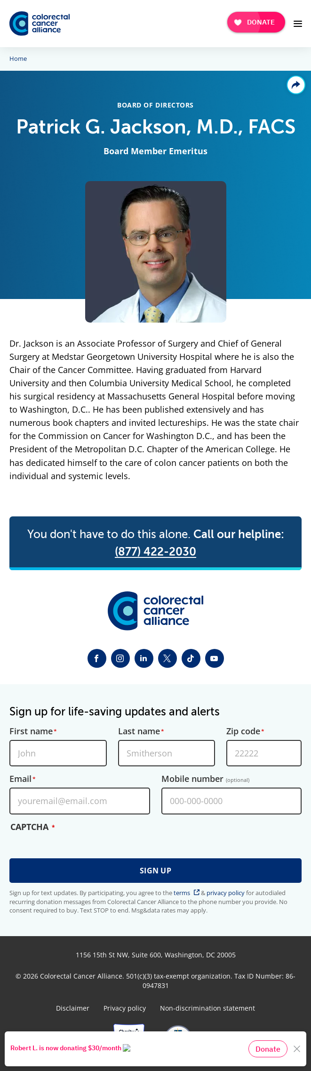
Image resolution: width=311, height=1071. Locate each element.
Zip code (243, 731)
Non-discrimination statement (207, 1008)
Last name (139, 731)
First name (31, 731)
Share (296, 84)
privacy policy (226, 892)
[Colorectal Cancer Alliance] (39, 23)
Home (18, 59)
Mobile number (205, 779)
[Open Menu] (297, 23)
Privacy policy (125, 1008)
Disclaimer (72, 1008)
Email (20, 779)
